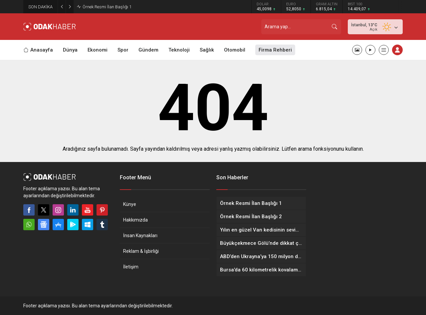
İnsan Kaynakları (140, 235)
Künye (129, 204)
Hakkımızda (135, 220)
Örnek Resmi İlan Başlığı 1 (107, 6)
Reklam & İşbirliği (141, 251)
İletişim (130, 266)
